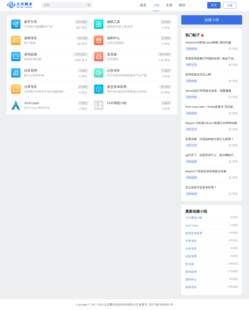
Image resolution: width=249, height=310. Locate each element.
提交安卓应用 (117, 86)
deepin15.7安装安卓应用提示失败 (205, 171)
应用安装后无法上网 (198, 74)
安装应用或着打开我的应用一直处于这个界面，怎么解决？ (211, 58)
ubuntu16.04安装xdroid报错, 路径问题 (208, 42)
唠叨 (182, 5)
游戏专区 (30, 38)
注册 (230, 5)
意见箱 (112, 54)
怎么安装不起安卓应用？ (201, 187)
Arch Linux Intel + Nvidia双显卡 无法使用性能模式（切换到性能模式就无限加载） (211, 106)
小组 (156, 5)
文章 (169, 5)
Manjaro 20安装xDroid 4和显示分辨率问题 (211, 123)
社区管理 (30, 70)
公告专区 (113, 70)
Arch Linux (31, 103)
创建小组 (211, 20)
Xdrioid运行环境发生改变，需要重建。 (209, 90)
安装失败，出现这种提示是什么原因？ (209, 139)
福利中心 (113, 38)
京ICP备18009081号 (161, 304)
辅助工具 (113, 22)
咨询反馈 (30, 54)
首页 (143, 5)
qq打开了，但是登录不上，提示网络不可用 (211, 155)
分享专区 (30, 86)
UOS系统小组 (117, 103)
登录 (214, 5)
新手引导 (30, 22)
